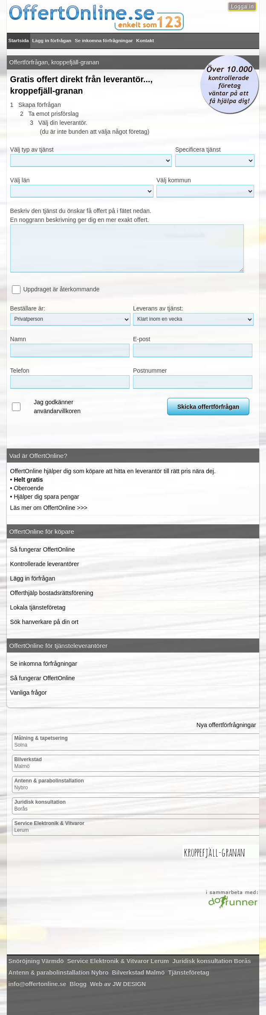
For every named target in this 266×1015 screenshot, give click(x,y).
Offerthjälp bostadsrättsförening (51, 592)
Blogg (78, 983)
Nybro (49, 784)
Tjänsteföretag (188, 972)
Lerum (49, 826)
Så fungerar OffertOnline (42, 549)
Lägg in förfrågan (51, 40)
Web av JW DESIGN (118, 983)
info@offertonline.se (37, 983)
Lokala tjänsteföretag (38, 607)
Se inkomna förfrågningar (104, 40)
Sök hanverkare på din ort (44, 621)
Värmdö (36, 960)
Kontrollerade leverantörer (44, 564)
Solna (40, 741)
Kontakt (145, 40)
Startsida (19, 40)
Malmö (28, 762)
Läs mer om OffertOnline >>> (48, 507)
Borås (40, 805)
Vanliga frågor (28, 692)
